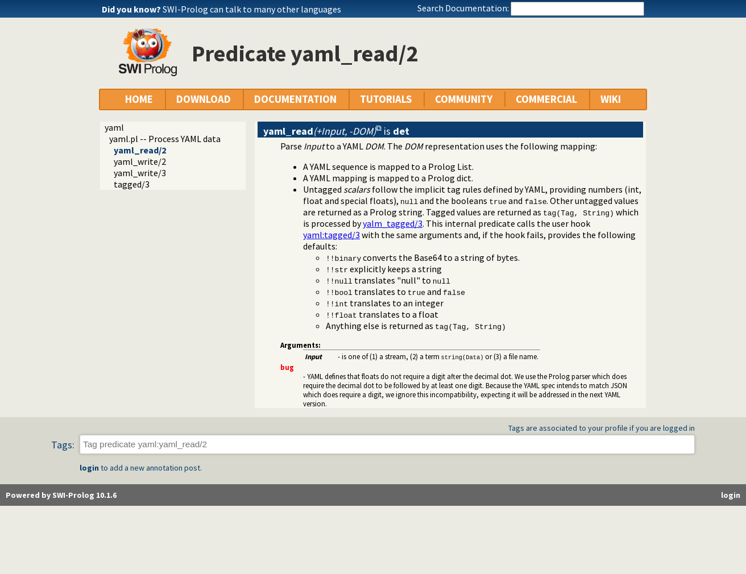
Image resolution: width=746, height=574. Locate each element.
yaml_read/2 (140, 150)
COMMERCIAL (546, 99)
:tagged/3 (331, 234)
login (89, 468)
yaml (114, 127)
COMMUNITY (463, 99)
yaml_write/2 (140, 161)
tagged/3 (132, 184)
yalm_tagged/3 (392, 223)
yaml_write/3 (140, 172)
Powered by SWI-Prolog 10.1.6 (61, 495)
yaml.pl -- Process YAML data (165, 138)
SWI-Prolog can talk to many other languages (252, 9)
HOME (139, 99)
